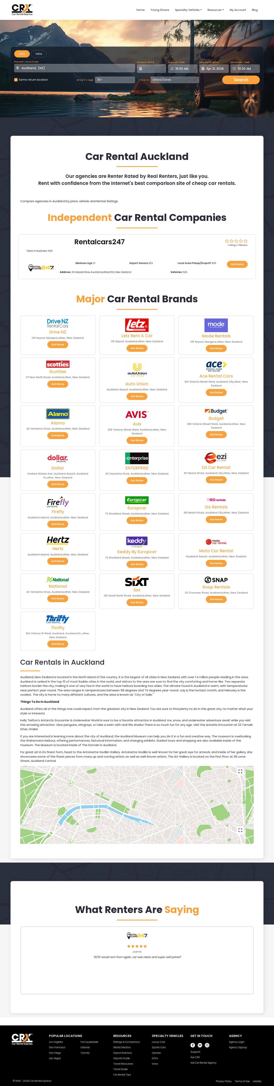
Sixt (136, 590)
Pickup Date (145, 62)
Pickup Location (26, 61)
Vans (38, 54)
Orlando (85, 1047)
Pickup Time (176, 62)
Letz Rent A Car (137, 336)
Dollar (57, 468)
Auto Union (136, 384)
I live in (144, 79)
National (58, 586)
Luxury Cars (158, 1042)
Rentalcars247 (99, 242)
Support (195, 1051)
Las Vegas (55, 1058)
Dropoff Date (209, 62)
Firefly (58, 511)
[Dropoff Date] (216, 68)
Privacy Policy (224, 1081)
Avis (137, 424)
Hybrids (156, 1052)
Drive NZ (57, 332)
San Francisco (57, 1047)
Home (141, 10)
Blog (255, 10)
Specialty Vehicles (187, 10)
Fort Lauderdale (89, 1042)
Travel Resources (123, 1063)
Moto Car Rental (216, 551)
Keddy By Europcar (137, 552)
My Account (238, 10)
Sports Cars (159, 1047)
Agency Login (237, 1042)
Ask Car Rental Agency (203, 1062)
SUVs (155, 1058)
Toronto (85, 1052)
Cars (22, 54)
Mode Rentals (216, 336)
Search (241, 80)
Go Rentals (216, 507)
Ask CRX (195, 1057)
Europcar (137, 508)
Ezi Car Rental (216, 467)
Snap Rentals (216, 587)
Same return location (33, 80)
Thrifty (57, 628)
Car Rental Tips (122, 1074)
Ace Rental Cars (216, 376)
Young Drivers (160, 10)
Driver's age (85, 79)
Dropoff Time (240, 62)
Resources (215, 10)
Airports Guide (121, 1058)
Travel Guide (120, 1069)
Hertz (57, 548)
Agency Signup (238, 1047)
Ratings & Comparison (126, 1042)
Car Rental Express (40, 1080)
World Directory (122, 1047)
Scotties (57, 371)
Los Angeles (56, 1042)
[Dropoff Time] (247, 68)
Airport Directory (122, 1052)
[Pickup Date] (154, 68)
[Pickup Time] (185, 68)
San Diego (55, 1052)
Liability (257, 1081)
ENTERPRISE (136, 468)
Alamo (58, 423)
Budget (216, 418)
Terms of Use (242, 1081)
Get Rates (237, 264)
